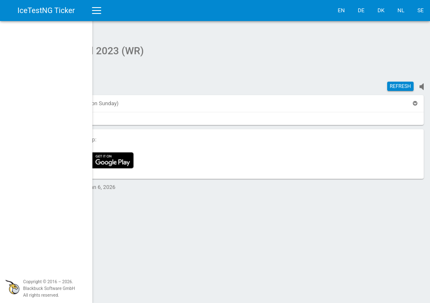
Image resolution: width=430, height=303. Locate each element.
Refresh (400, 82)
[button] (115, 99)
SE (420, 10)
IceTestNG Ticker (46, 10)
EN (341, 10)
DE (361, 10)
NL (401, 10)
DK (381, 10)
